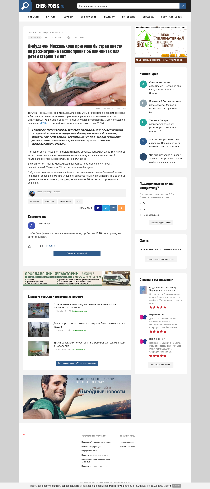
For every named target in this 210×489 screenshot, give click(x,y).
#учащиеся (49, 201)
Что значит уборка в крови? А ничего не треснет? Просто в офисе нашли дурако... (165, 158)
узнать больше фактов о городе (160, 259)
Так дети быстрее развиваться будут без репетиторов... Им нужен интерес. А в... (163, 126)
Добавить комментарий (77, 253)
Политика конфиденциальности (94, 455)
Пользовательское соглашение (94, 466)
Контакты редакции (128, 442)
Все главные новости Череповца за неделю (77, 363)
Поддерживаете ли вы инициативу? (157, 185)
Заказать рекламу (127, 447)
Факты (144, 241)
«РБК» (43, 123)
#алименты (34, 201)
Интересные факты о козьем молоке (160, 249)
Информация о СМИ (89, 451)
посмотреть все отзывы (161, 365)
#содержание (65, 201)
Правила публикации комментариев (96, 442)
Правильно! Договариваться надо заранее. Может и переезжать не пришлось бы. (165, 107)
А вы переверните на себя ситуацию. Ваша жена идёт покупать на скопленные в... (165, 143)
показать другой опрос (161, 223)
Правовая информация (91, 447)
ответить (51, 246)
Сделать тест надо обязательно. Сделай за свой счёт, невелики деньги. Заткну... (165, 87)
